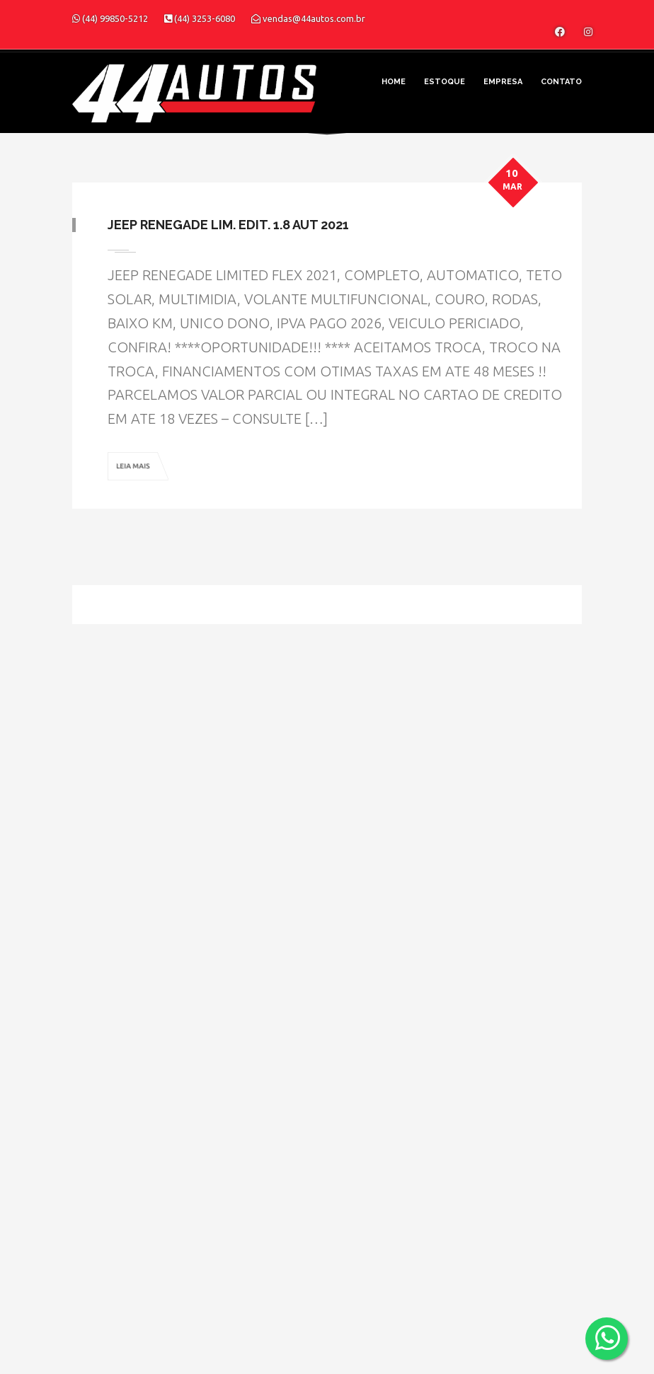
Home (394, 81)
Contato (561, 81)
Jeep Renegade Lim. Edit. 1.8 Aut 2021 (228, 224)
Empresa (502, 81)
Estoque (444, 81)
